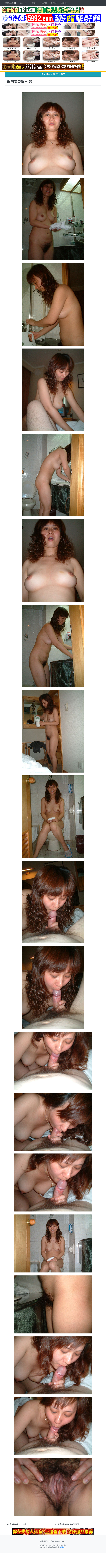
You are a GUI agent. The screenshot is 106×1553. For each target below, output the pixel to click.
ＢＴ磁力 (54, 3)
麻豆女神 (63, 1547)
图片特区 (23, 3)
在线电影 (43, 3)
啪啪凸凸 (9, 3)
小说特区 (33, 3)
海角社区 (64, 3)
